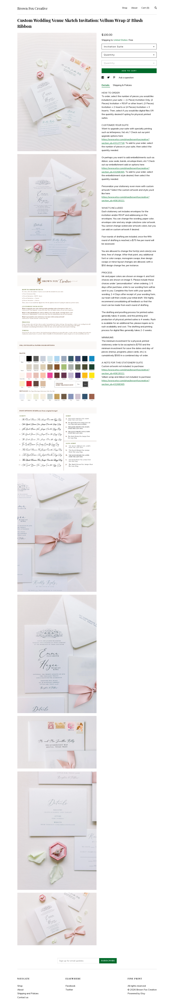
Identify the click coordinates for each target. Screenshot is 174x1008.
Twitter (69, 989)
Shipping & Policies (122, 85)
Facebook (70, 985)
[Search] (156, 8)
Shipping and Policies (28, 993)
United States (120, 40)
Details (106, 85)
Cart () (145, 7)
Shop (124, 7)
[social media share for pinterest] (114, 77)
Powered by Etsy (136, 993)
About (134, 7)
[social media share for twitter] (108, 77)
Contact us (22, 997)
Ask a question (126, 77)
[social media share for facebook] (103, 77)
